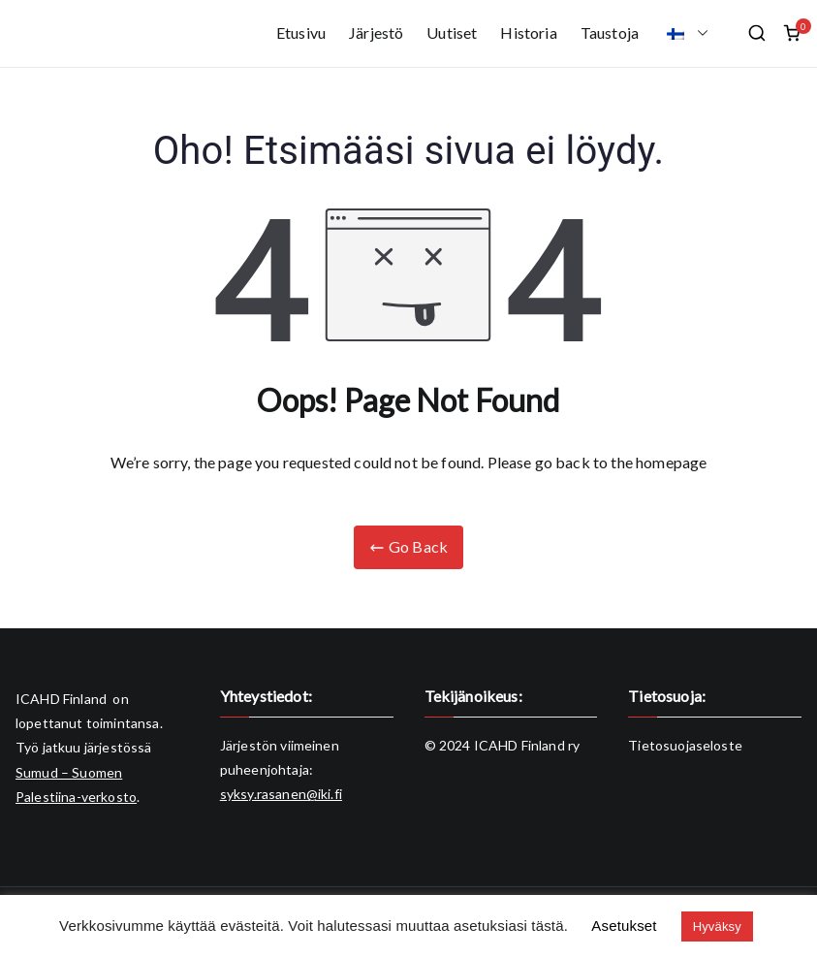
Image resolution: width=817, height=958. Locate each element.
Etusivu (301, 32)
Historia (528, 32)
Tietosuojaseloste (685, 745)
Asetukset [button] (623, 925)
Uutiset (451, 32)
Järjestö (376, 32)
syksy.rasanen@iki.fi (281, 793)
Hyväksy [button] (717, 926)
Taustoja (610, 32)
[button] (698, 33)
